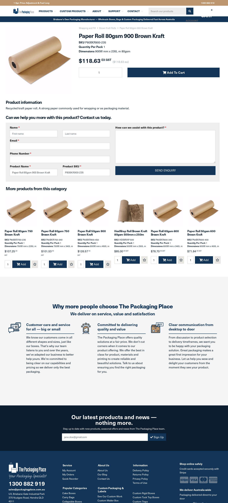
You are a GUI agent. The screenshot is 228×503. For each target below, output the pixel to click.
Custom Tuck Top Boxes (146, 498)
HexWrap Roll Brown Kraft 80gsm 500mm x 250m (130, 234)
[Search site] (189, 11)
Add (21, 266)
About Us (103, 472)
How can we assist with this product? (140, 127)
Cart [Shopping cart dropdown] (204, 12)
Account (192, 20)
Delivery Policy (141, 472)
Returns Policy (141, 476)
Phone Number (20, 153)
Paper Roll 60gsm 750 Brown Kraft (55, 234)
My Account (69, 472)
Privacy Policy (140, 480)
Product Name (20, 166)
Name (15, 127)
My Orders (68, 476)
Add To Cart (174, 72)
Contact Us (104, 480)
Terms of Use (140, 484)
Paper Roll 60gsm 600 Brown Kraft (165, 234)
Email (60, 144)
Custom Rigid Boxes (144, 494)
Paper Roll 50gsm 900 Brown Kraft (92, 234)
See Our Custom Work (110, 497)
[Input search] (167, 11)
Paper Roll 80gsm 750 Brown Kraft (19, 234)
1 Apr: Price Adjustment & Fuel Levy (31, 2)
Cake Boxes (69, 494)
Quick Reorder (71, 480)
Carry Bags (69, 498)
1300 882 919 (207, 2)
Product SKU (72, 166)
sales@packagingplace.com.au (27, 491)
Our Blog (102, 476)
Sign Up (157, 439)
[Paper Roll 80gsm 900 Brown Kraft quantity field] (100, 72)
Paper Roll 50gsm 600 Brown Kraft (201, 234)
